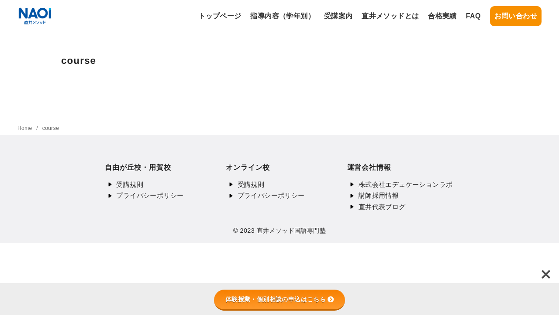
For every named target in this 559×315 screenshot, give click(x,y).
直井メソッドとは (390, 16)
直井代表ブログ (382, 206)
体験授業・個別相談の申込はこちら (279, 299)
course (50, 128)
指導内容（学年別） (282, 16)
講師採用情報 (379, 195)
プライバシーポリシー (149, 195)
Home (25, 128)
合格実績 (442, 16)
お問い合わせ (515, 16)
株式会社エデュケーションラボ (406, 184)
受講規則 (129, 184)
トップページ (219, 16)
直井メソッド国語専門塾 (291, 230)
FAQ (473, 16)
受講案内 (338, 16)
